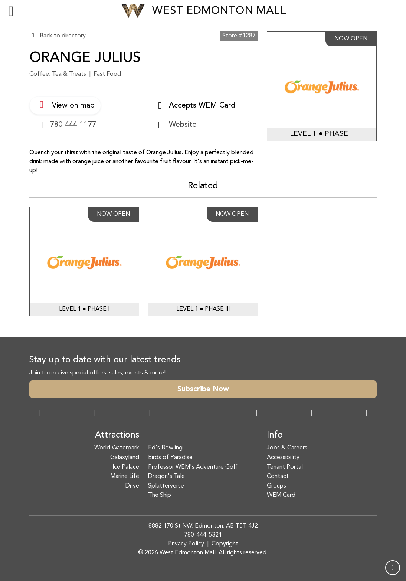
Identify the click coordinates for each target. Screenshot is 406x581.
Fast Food (107, 74)
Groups (276, 486)
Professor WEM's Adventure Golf (193, 467)
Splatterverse (166, 486)
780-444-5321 (203, 535)
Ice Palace (125, 467)
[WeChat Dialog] (258, 414)
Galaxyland (124, 457)
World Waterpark (116, 448)
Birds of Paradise (170, 457)
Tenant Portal (285, 467)
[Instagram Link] (93, 414)
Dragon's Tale (166, 476)
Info (275, 435)
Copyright (225, 544)
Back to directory (63, 36)
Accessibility (283, 457)
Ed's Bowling (165, 448)
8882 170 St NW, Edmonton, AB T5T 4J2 (203, 526)
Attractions (117, 435)
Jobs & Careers (287, 448)
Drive (132, 486)
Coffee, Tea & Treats (57, 74)
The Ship (159, 495)
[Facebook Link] (38, 414)
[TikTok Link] (313, 414)
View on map (65, 104)
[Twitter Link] (203, 414)
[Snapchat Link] (148, 414)
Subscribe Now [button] (203, 389)
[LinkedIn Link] (368, 414)
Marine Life (124, 476)
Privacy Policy (186, 544)
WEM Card (281, 495)
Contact (278, 476)
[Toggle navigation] (11, 11)
